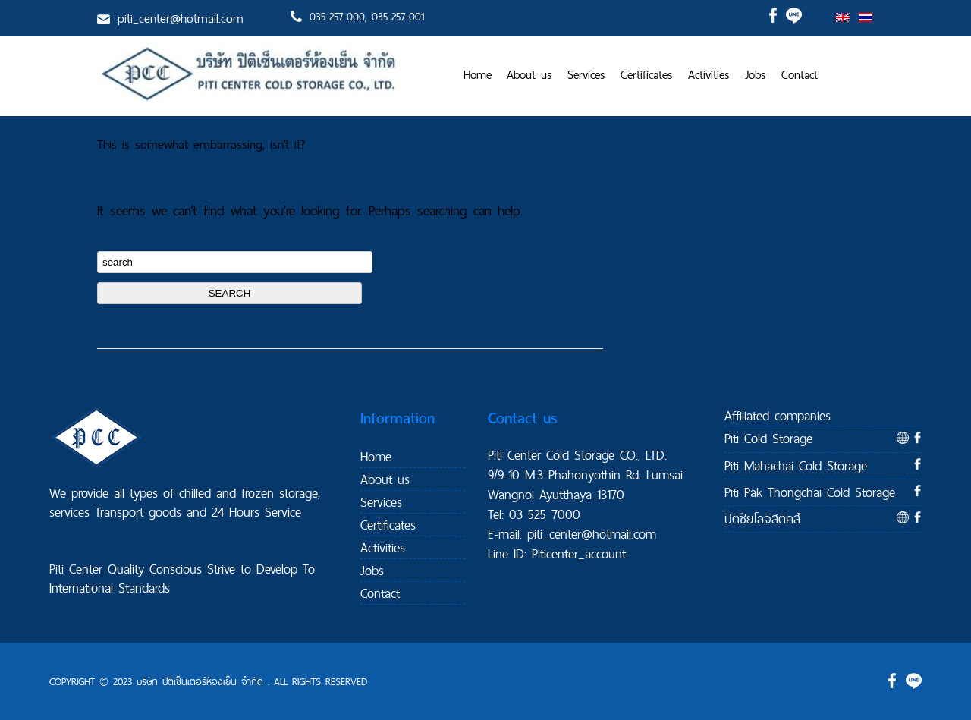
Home (478, 74)
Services (586, 74)
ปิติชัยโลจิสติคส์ (762, 519)
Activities (709, 74)
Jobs (755, 74)
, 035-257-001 (394, 17)
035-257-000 (337, 17)
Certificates (647, 74)
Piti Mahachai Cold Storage (795, 465)
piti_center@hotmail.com (181, 18)
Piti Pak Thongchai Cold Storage (809, 492)
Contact (799, 74)
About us (529, 74)
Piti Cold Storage (768, 438)
